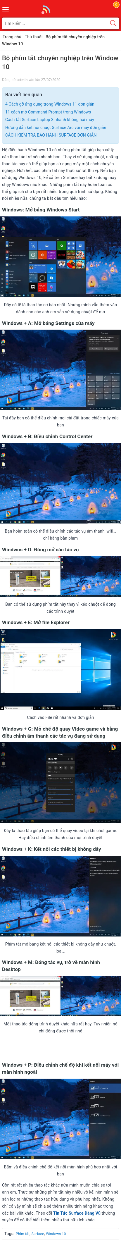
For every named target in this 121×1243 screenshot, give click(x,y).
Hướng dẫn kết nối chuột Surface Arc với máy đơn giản (55, 127)
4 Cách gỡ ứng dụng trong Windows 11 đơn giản (49, 104)
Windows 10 (56, 1234)
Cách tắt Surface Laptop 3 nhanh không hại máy (49, 119)
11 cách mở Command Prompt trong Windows (48, 112)
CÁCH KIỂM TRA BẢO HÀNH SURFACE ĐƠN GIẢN (51, 135)
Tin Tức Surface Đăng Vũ (77, 1213)
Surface (38, 1234)
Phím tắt (23, 1234)
